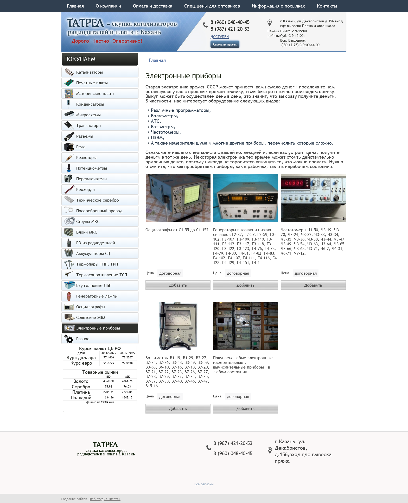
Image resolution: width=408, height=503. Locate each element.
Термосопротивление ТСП (101, 275)
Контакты (327, 6)
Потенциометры (91, 168)
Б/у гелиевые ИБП (94, 285)
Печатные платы (92, 83)
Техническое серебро (97, 200)
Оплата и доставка (152, 6)
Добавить (178, 285)
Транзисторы (88, 125)
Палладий (81, 398)
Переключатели (91, 179)
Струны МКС (87, 221)
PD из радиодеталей (95, 243)
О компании (108, 6)
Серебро (81, 387)
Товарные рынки (100, 372)
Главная (75, 6)
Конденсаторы (90, 104)
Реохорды (85, 189)
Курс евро (81, 363)
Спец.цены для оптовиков (212, 6)
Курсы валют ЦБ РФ (100, 348)
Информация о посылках (278, 6)
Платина (81, 392)
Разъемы (84, 136)
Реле (81, 147)
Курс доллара (81, 357)
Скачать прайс (225, 44)
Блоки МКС (86, 232)
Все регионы (204, 483)
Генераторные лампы (97, 296)
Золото (81, 381)
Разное (83, 338)
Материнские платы (95, 93)
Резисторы (86, 157)
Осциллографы (90, 306)
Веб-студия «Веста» (105, 498)
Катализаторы (89, 72)
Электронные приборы (98, 328)
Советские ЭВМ (90, 317)
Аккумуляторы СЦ (93, 253)
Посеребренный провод (99, 211)
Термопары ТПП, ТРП (97, 264)
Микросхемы (88, 115)
